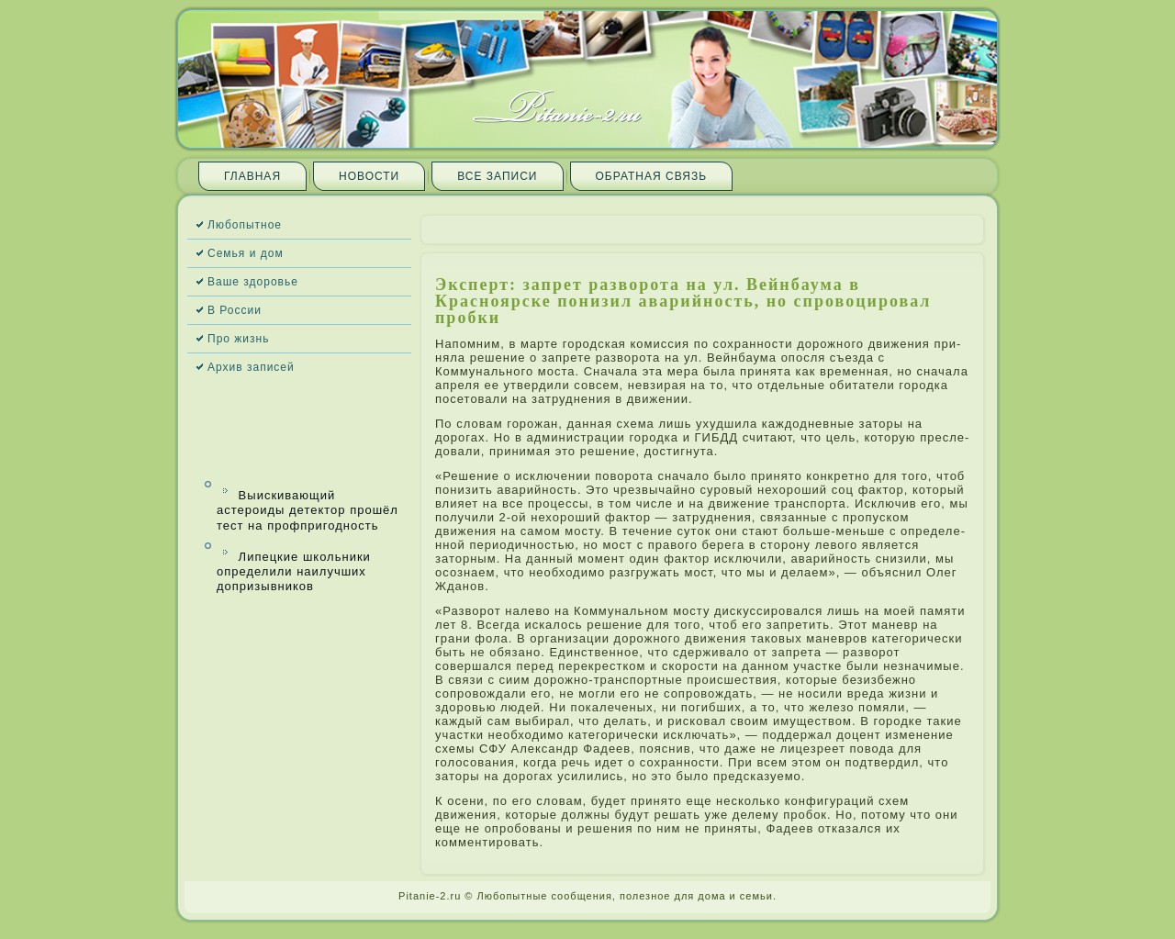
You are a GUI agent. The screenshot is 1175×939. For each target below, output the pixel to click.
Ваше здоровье (252, 281)
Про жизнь (238, 338)
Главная (252, 176)
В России (234, 310)
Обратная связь (652, 176)
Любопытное (244, 224)
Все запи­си (497, 176)
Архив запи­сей (251, 367)
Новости (369, 176)
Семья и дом (245, 253)
